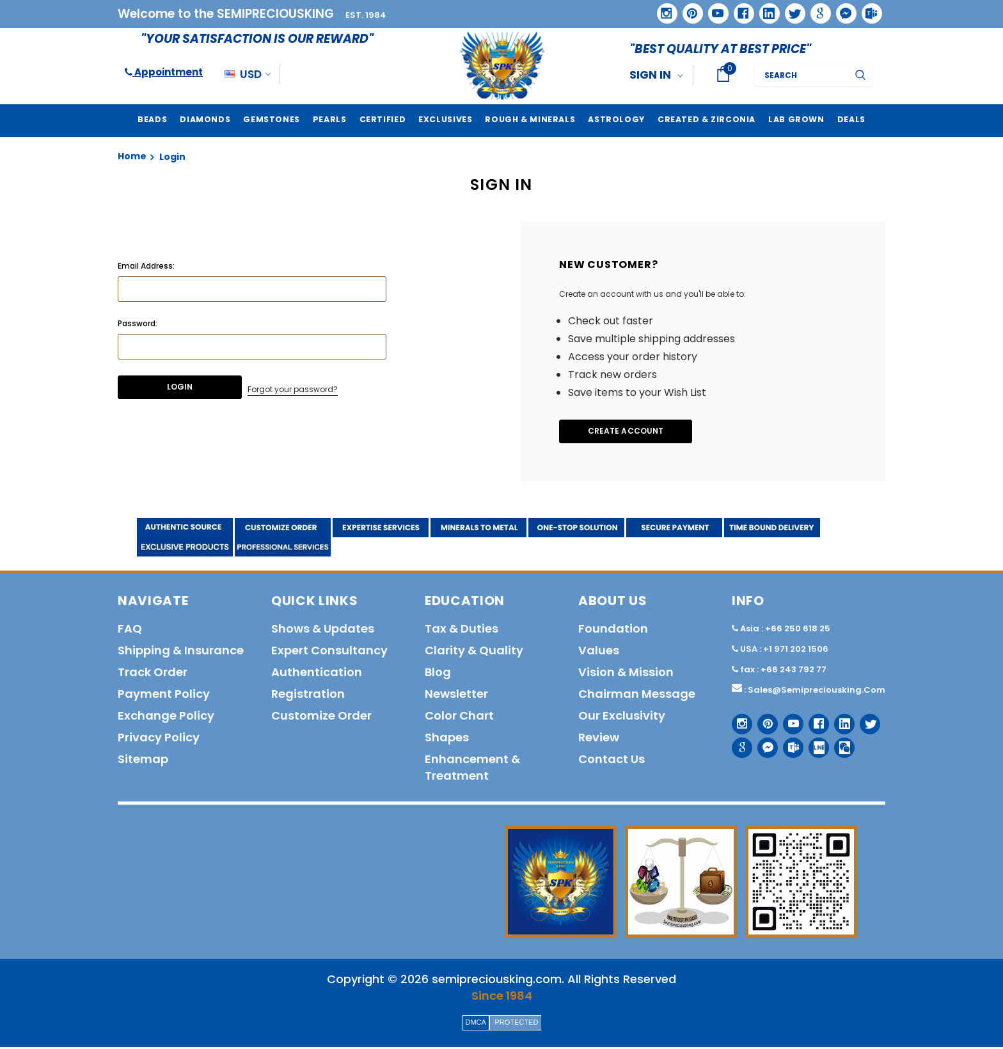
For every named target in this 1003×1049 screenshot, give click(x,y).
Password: (137, 323)
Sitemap (143, 761)
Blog (438, 674)
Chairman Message (636, 696)
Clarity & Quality (474, 652)
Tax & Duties (461, 630)
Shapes (447, 739)
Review (598, 739)
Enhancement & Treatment (472, 769)
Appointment (164, 72)
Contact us (611, 761)
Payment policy (164, 696)
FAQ (130, 630)
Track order (152, 674)
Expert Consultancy (329, 652)
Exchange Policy (166, 717)
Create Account (636, 432)
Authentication (316, 674)
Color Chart (459, 717)
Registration (308, 696)
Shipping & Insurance (181, 652)
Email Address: (146, 265)
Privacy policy (159, 739)
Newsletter (456, 696)
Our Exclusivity (621, 717)
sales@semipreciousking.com (816, 692)
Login (172, 156)
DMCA (476, 1024)
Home (132, 156)
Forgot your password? (293, 388)
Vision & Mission (626, 674)
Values (598, 652)
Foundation (613, 630)
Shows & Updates (322, 630)
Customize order (321, 717)
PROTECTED (517, 1024)
